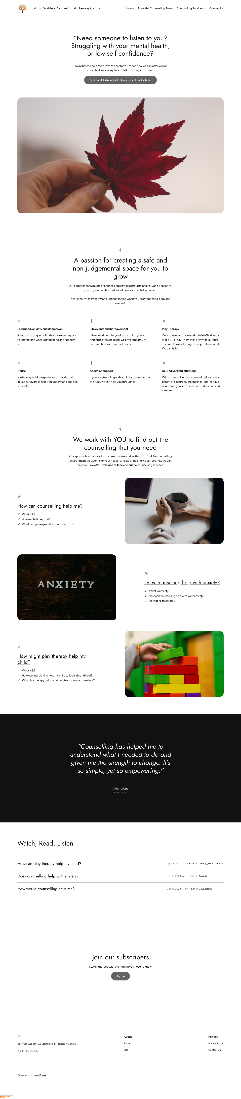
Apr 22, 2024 (174, 863)
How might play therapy (43, 656)
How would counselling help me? (46, 889)
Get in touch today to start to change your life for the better (120, 80)
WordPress (40, 1075)
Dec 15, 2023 (174, 876)
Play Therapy (170, 329)
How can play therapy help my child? (49, 863)
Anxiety (203, 863)
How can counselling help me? (50, 505)
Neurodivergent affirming (179, 371)
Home (130, 8)
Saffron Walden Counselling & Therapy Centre (66, 8)
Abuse (21, 371)
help (73, 656)
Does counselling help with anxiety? (182, 582)
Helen (192, 863)
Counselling (205, 888)
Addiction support (101, 371)
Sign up (120, 976)
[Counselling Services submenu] (204, 8)
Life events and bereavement (109, 329)
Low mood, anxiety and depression (40, 329)
